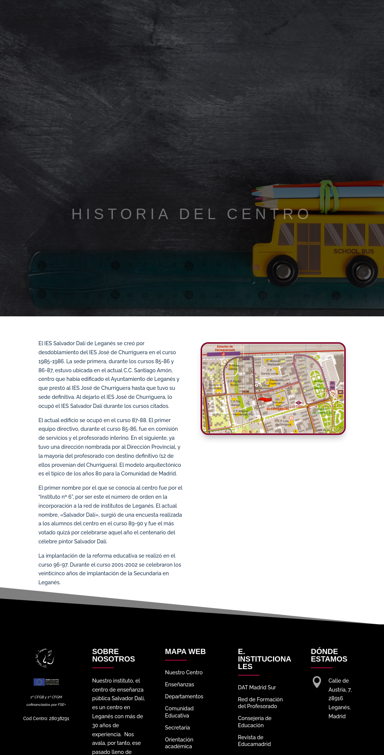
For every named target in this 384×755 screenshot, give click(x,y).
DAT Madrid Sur (257, 687)
